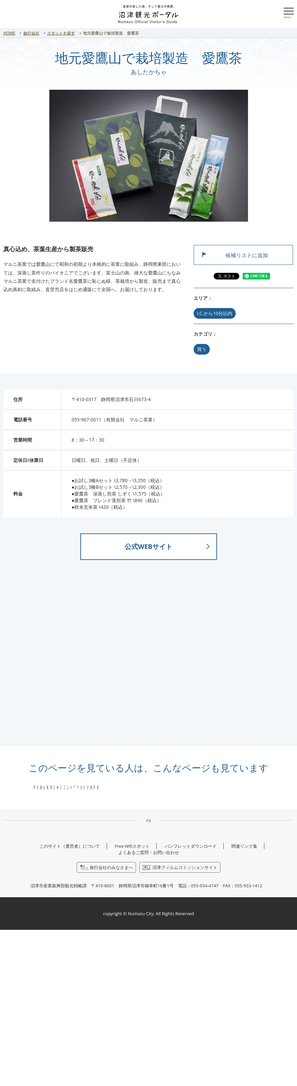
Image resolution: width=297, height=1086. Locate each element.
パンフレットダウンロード (191, 1002)
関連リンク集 (244, 1002)
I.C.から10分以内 (214, 313)
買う (201, 349)
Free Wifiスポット (132, 1002)
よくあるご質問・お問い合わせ (148, 1009)
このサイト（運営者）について (69, 1002)
